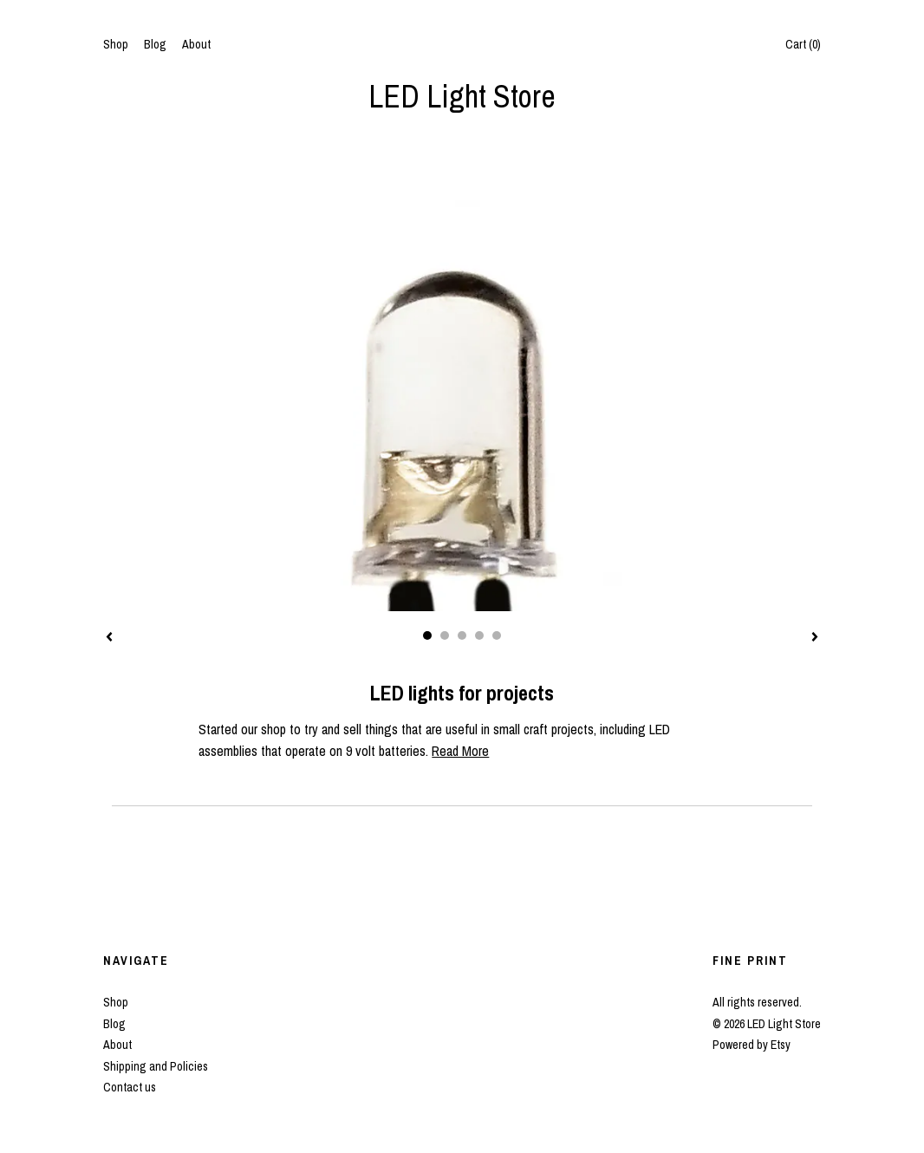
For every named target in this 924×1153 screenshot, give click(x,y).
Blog (155, 44)
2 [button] (444, 635)
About (196, 44)
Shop (115, 44)
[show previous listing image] (109, 638)
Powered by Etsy (752, 1044)
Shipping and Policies (155, 1066)
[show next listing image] (814, 638)
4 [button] (479, 635)
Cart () (803, 44)
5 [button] (496, 635)
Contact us (129, 1087)
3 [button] (462, 635)
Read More (460, 750)
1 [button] (427, 635)
